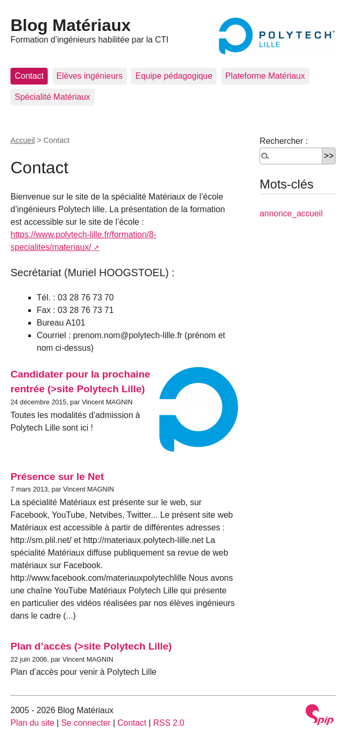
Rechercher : (284, 141)
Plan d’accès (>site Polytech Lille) (91, 646)
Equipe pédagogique (173, 75)
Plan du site (32, 722)
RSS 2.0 (169, 722)
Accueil (22, 140)
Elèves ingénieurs (90, 75)
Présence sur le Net (57, 476)
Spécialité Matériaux (52, 96)
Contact (29, 75)
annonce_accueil (291, 213)
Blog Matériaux (70, 25)
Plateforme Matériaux (265, 75)
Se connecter (86, 722)
